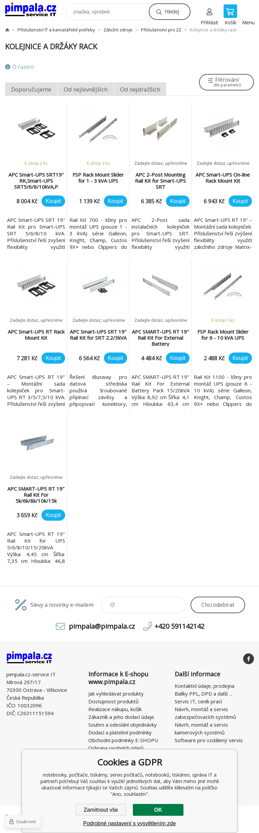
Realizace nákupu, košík (115, 709)
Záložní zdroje (118, 30)
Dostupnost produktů (113, 701)
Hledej (172, 11)
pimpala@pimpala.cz (102, 626)
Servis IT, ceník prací (198, 701)
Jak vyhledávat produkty (116, 693)
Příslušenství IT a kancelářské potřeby (56, 30)
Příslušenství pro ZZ (161, 30)
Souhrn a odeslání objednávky (122, 724)
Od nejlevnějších (86, 89)
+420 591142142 (179, 626)
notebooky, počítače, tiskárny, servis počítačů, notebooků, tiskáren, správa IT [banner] (35, 10)
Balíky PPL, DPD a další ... (203, 693)
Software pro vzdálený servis (209, 740)
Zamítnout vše (101, 810)
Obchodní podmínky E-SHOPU (123, 740)
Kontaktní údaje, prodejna (204, 685)
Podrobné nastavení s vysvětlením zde (129, 823)
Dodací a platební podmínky (120, 732)
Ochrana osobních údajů (116, 748)
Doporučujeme (31, 89)
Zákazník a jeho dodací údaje (121, 716)
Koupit (53, 201)
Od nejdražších (140, 89)
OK (158, 810)
